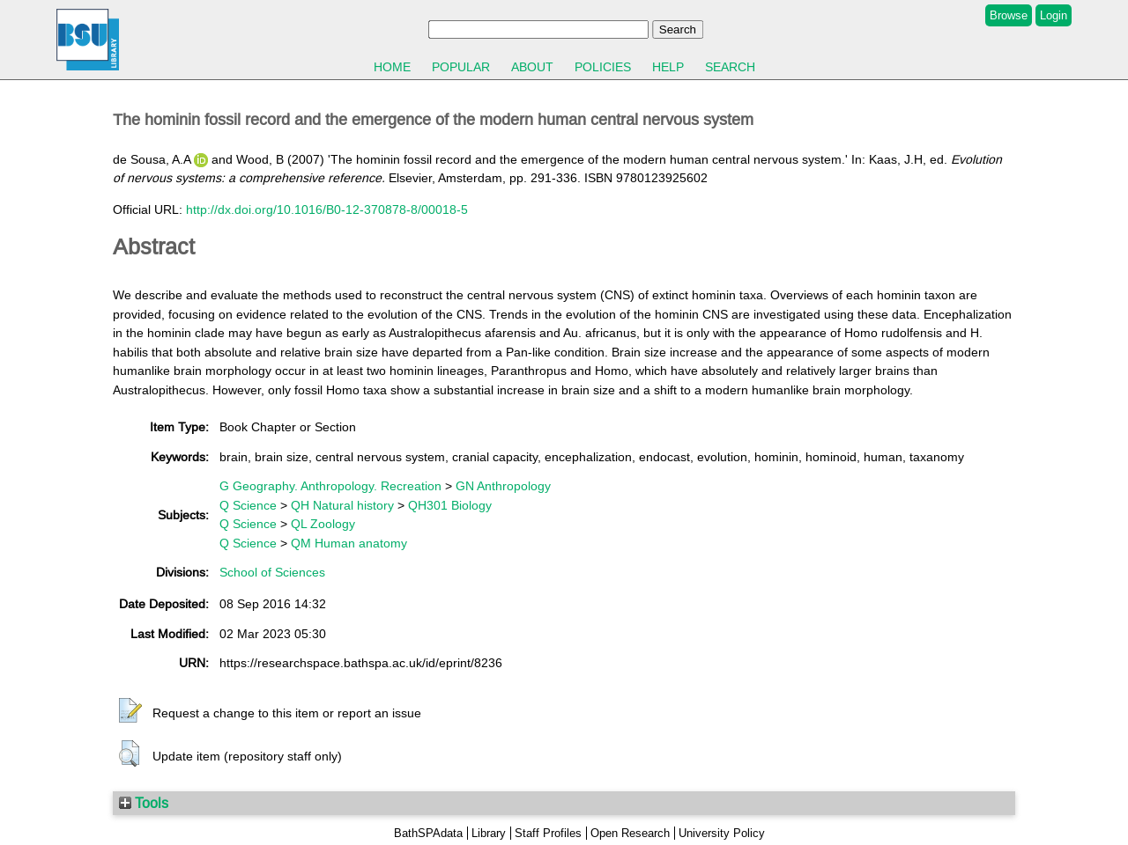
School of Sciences (272, 572)
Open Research (630, 833)
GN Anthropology (503, 486)
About (532, 67)
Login (1053, 15)
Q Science (248, 505)
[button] (130, 711)
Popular (461, 67)
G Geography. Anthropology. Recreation (330, 486)
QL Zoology (323, 524)
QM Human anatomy (349, 543)
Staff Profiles (548, 833)
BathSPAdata (428, 833)
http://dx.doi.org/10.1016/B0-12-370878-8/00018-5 (327, 209)
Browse (1009, 15)
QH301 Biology (450, 505)
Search (730, 67)
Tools (143, 803)
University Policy (722, 833)
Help (668, 67)
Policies (603, 67)
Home (392, 67)
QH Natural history (342, 505)
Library (488, 833)
